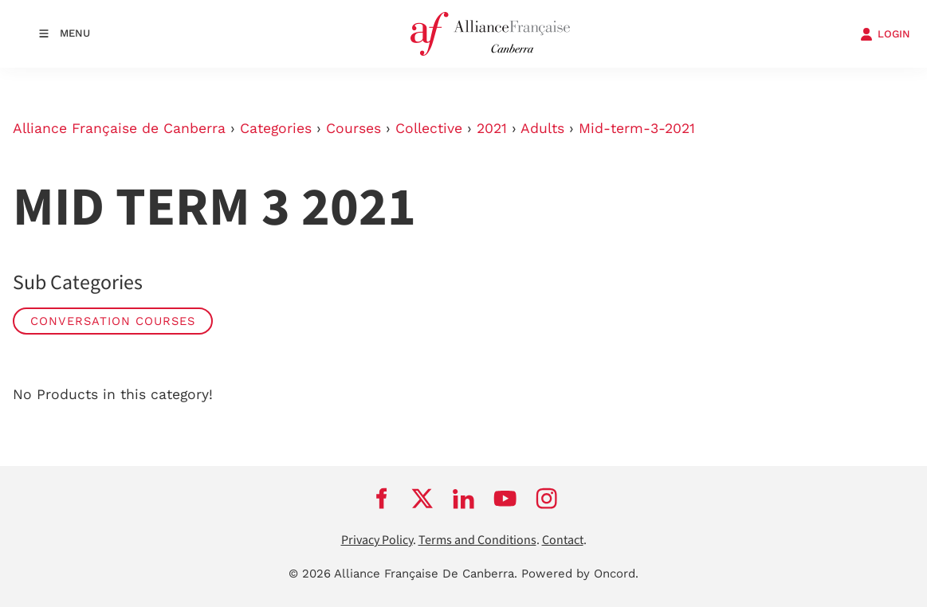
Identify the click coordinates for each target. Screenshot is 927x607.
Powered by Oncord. (579, 573)
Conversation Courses (112, 321)
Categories (276, 128)
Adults (542, 128)
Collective (428, 128)
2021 (492, 128)
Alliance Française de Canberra (119, 128)
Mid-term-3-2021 (637, 128)
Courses (353, 128)
